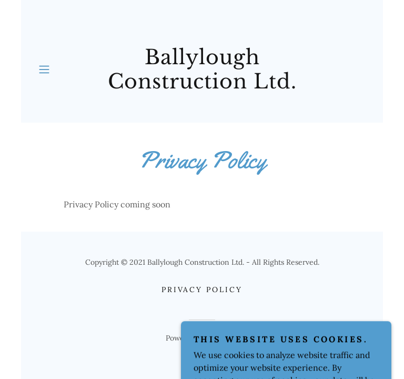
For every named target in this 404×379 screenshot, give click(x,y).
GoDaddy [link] (223, 338)
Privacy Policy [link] (202, 289)
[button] (48, 69)
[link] (202, 69)
